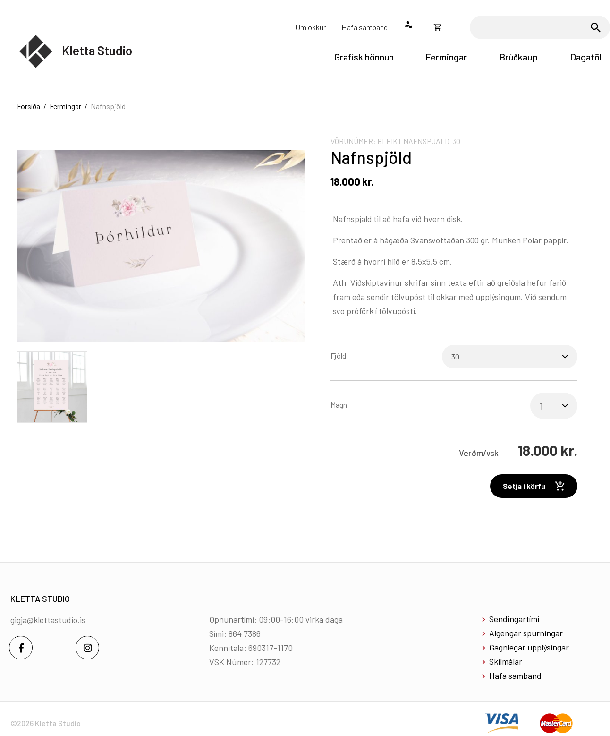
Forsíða (28, 106)
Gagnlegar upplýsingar (529, 647)
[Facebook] (21, 647)
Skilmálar (505, 661)
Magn (338, 404)
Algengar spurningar (526, 633)
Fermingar (65, 106)
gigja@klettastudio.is (47, 620)
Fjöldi (339, 355)
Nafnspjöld (108, 106)
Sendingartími (514, 619)
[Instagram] (87, 647)
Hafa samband (515, 675)
